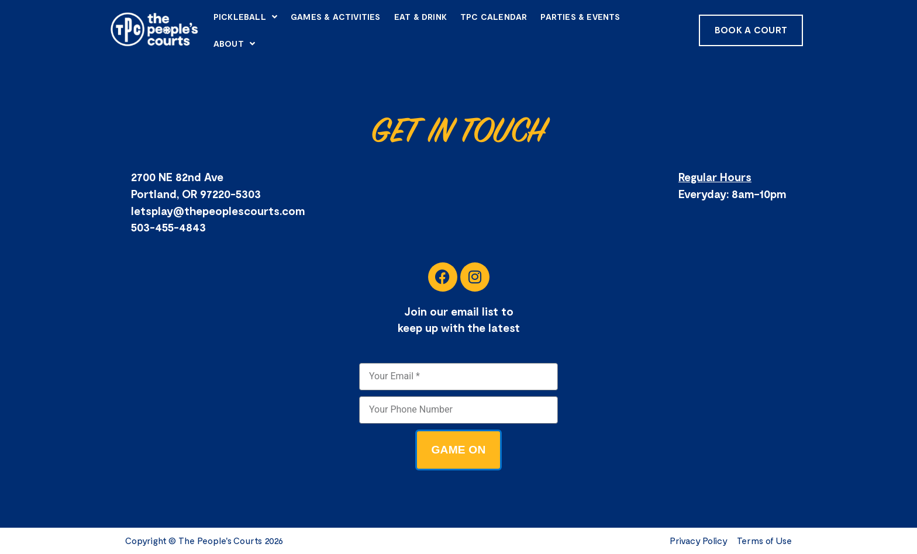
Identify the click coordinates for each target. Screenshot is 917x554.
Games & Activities (336, 17)
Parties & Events (580, 17)
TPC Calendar (493, 17)
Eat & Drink (420, 17)
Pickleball (245, 17)
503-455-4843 (168, 227)
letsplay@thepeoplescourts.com (218, 210)
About (234, 44)
